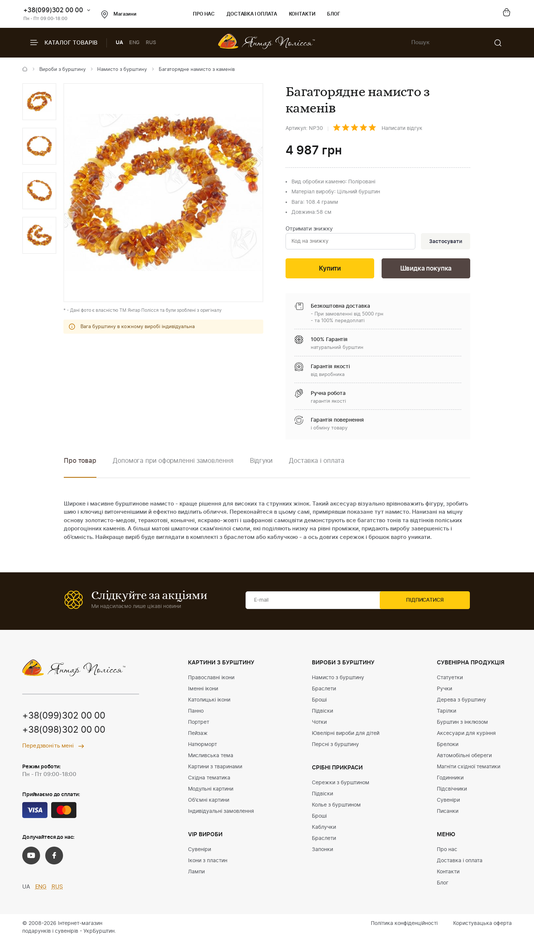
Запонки (322, 850)
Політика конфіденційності (404, 924)
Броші (319, 701)
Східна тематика (209, 779)
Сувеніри (199, 850)
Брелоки (447, 745)
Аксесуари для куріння (466, 734)
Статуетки (450, 678)
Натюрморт (202, 745)
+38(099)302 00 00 (53, 10)
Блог (333, 14)
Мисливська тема (210, 756)
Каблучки (324, 828)
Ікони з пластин (207, 861)
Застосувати (444, 241)
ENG (134, 42)
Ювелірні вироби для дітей (345, 734)
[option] (39, 101)
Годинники (450, 779)
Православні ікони (211, 678)
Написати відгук (402, 128)
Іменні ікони (203, 690)
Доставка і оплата (252, 14)
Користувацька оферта (482, 924)
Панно (196, 712)
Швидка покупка (426, 269)
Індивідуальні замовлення (221, 812)
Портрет (198, 723)
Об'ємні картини (208, 801)
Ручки (444, 690)
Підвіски (322, 712)
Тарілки (446, 712)
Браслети (324, 690)
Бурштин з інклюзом (462, 723)
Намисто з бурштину (122, 69)
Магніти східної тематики (468, 768)
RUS (151, 42)
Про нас (204, 14)
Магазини (118, 14)
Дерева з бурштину (461, 701)
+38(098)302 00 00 (63, 731)
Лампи (196, 873)
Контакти (302, 14)
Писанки (447, 812)
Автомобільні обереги (464, 756)
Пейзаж (198, 734)
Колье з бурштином (336, 806)
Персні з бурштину (335, 745)
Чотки (319, 723)
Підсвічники (452, 790)
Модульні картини (210, 790)
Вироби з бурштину (62, 69)
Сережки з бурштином (340, 783)
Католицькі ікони (209, 701)
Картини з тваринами (215, 768)
